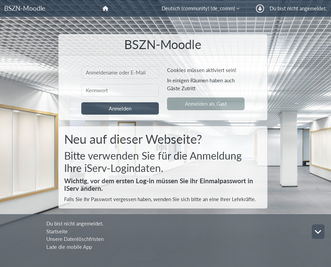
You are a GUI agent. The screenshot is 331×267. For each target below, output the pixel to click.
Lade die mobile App (69, 247)
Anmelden (120, 108)
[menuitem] (106, 8)
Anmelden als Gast (206, 104)
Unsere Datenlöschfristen (75, 239)
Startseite (57, 231)
